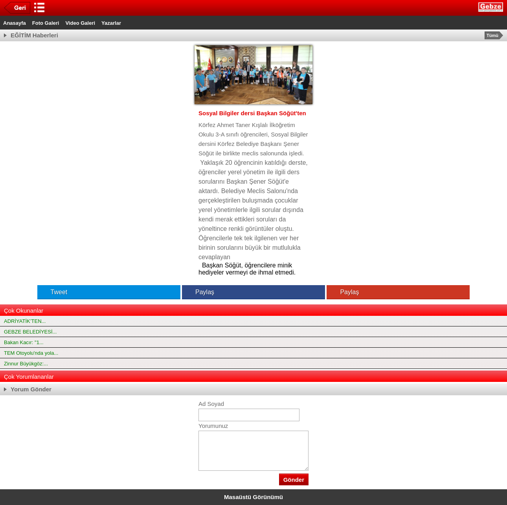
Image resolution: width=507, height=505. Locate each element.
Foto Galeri (45, 23)
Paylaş (199, 292)
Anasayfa (14, 23)
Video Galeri (80, 23)
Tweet (53, 292)
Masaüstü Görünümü (253, 497)
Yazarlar (111, 23)
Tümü (492, 35)
